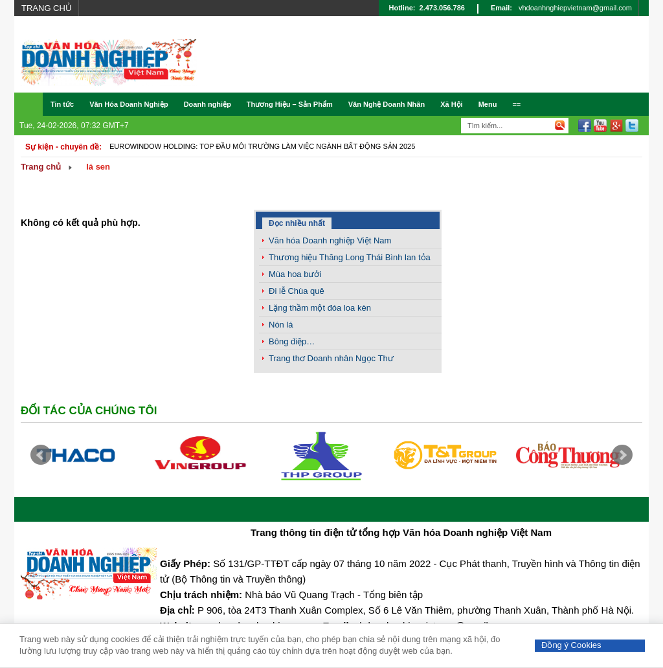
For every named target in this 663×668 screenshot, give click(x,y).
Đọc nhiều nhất (297, 223)
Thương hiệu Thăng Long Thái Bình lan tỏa (350, 257)
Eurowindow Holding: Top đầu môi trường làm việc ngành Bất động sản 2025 (262, 146)
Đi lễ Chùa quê (296, 291)
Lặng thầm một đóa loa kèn (320, 308)
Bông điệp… (292, 341)
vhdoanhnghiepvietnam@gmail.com (575, 8)
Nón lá (281, 324)
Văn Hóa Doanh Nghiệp (128, 104)
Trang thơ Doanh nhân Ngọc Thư (331, 358)
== (516, 104)
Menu (487, 104)
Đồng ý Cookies (571, 645)
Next (622, 455)
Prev (40, 455)
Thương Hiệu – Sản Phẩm (290, 104)
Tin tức (62, 104)
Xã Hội (451, 104)
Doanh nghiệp (207, 104)
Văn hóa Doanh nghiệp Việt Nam (330, 240)
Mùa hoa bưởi (295, 274)
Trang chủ (46, 8)
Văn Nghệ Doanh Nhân (386, 104)
